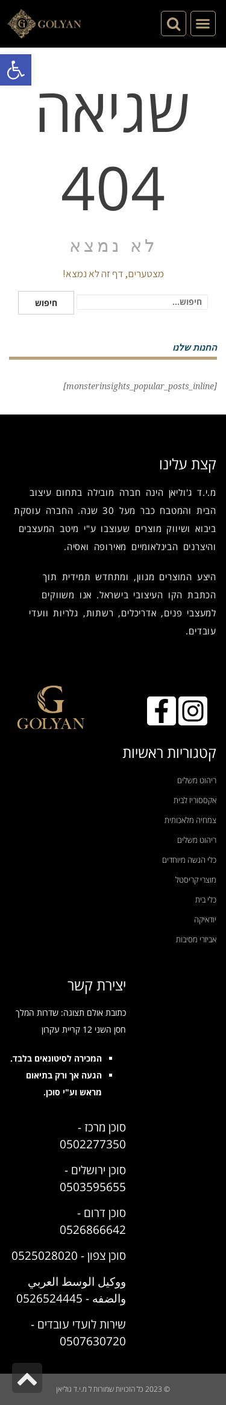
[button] (15, 70)
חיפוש (46, 302)
